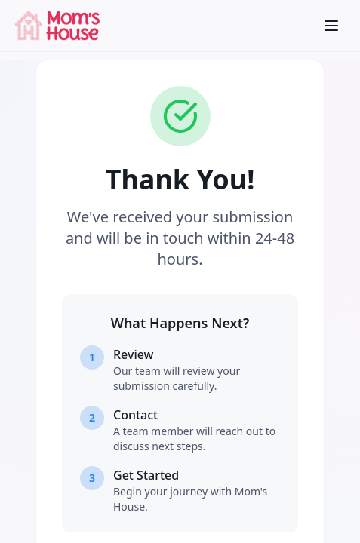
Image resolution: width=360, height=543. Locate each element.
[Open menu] (331, 25)
